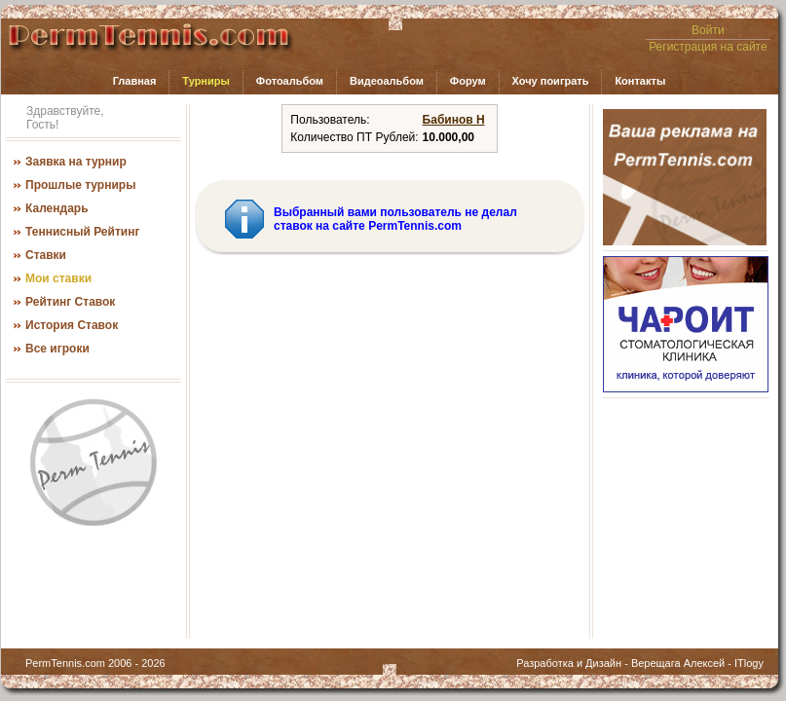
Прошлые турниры (80, 185)
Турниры (206, 81)
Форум (468, 81)
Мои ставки (58, 278)
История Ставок (71, 325)
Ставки (45, 255)
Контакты (640, 81)
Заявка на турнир (76, 161)
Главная (135, 81)
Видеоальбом (387, 81)
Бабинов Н (454, 120)
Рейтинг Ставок (70, 302)
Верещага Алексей (678, 663)
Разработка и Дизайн (568, 663)
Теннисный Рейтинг (82, 232)
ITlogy (749, 663)
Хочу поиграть (550, 81)
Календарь (57, 208)
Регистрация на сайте (708, 47)
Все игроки (57, 348)
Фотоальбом (289, 81)
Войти (708, 30)
